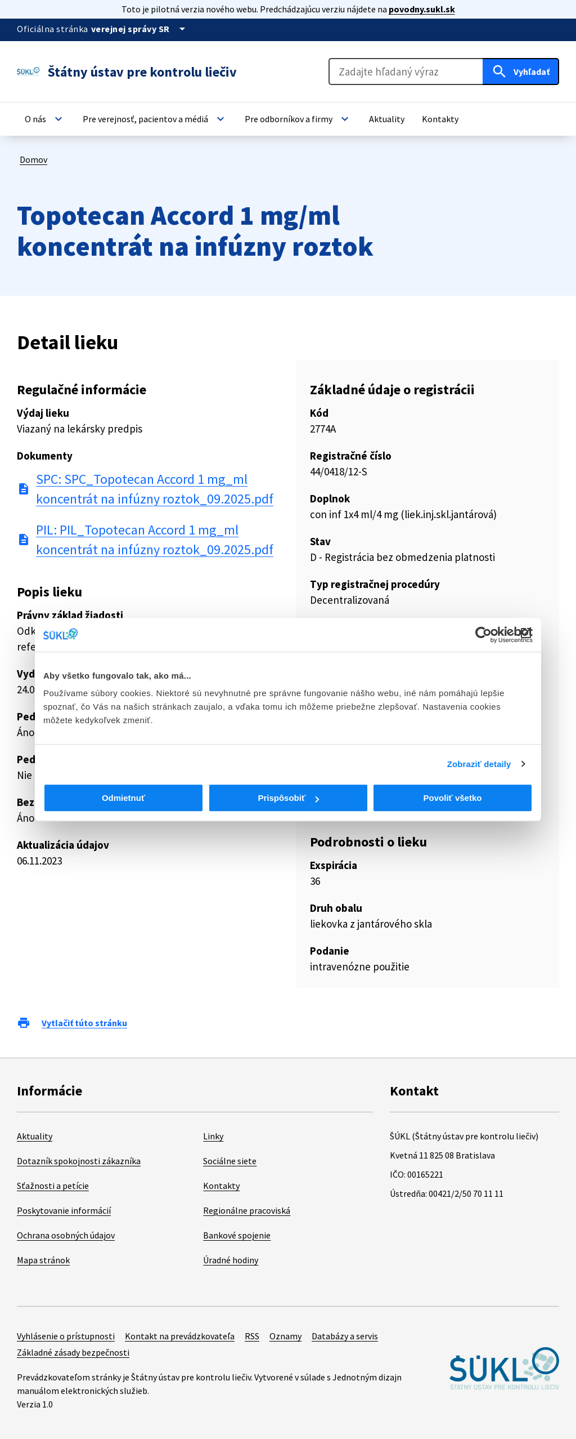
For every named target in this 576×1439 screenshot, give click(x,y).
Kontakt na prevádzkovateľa (180, 1336)
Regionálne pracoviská (246, 1210)
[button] (45, 118)
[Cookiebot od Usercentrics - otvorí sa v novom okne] (483, 634)
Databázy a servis (345, 1336)
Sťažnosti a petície (53, 1185)
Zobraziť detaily (479, 764)
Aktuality (34, 1136)
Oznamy (285, 1336)
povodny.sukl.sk (422, 9)
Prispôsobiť (288, 798)
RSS (252, 1336)
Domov (33, 159)
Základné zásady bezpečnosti (73, 1352)
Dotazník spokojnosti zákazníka (79, 1160)
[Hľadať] (521, 71)
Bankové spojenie (237, 1235)
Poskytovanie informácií (64, 1210)
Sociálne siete (229, 1160)
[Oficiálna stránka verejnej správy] (140, 28)
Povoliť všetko (453, 798)
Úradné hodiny (230, 1260)
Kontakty (221, 1185)
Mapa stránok (43, 1260)
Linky (213, 1136)
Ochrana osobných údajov (66, 1235)
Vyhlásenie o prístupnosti (66, 1336)
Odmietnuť (123, 798)
